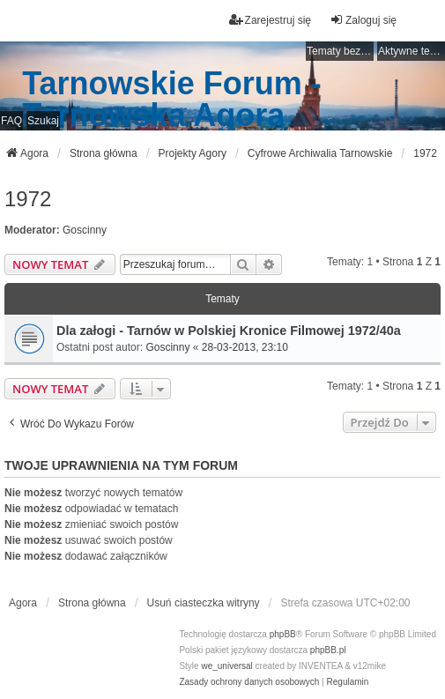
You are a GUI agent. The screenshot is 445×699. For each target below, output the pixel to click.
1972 (27, 199)
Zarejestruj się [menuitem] (270, 19)
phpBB (283, 634)
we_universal (226, 666)
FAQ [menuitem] (11, 121)
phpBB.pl (328, 650)
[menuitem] (249, 682)
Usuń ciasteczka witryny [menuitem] (203, 603)
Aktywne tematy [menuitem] (411, 51)
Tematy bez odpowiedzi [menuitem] (340, 51)
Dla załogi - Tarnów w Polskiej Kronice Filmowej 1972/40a (228, 330)
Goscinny (85, 230)
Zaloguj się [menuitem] (363, 19)
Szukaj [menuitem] (43, 121)
